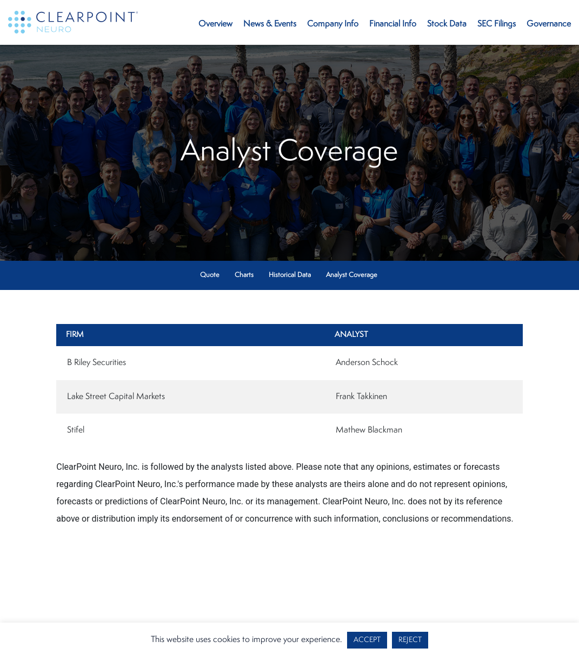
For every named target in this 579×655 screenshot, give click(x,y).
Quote (209, 275)
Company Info (332, 24)
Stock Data (447, 24)
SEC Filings (496, 24)
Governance (549, 24)
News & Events (269, 24)
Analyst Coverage (351, 275)
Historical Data (290, 275)
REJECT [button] (410, 640)
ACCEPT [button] (367, 640)
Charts (244, 275)
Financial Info (392, 24)
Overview (215, 24)
